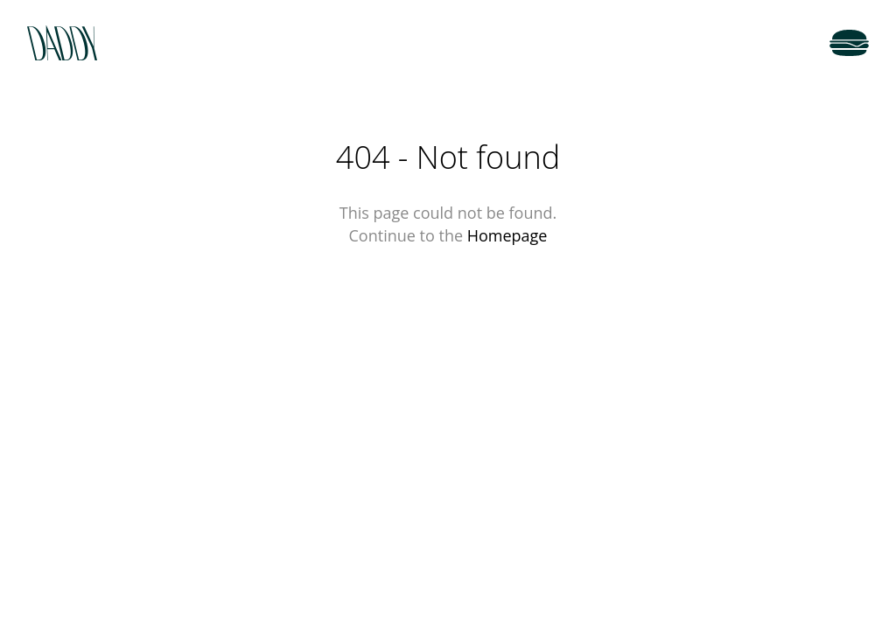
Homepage (507, 235)
